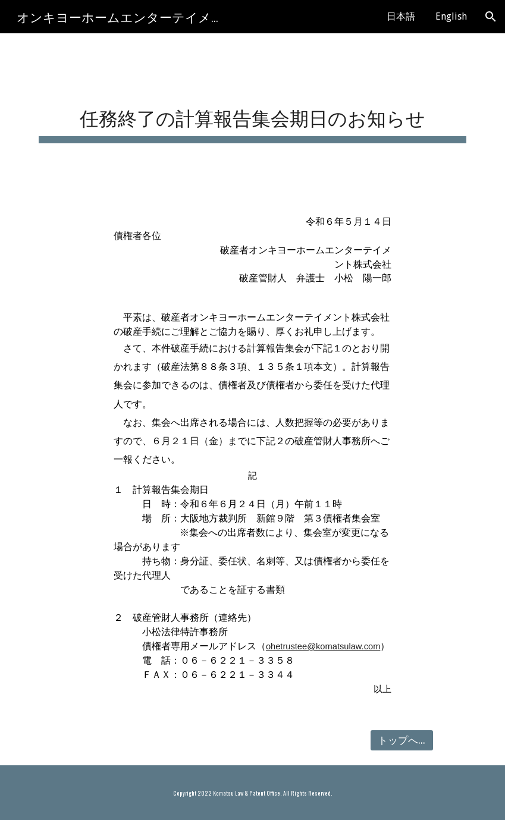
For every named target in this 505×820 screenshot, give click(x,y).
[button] (490, 16)
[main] (252, 114)
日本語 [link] (401, 16)
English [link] (451, 16)
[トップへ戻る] (402, 741)
